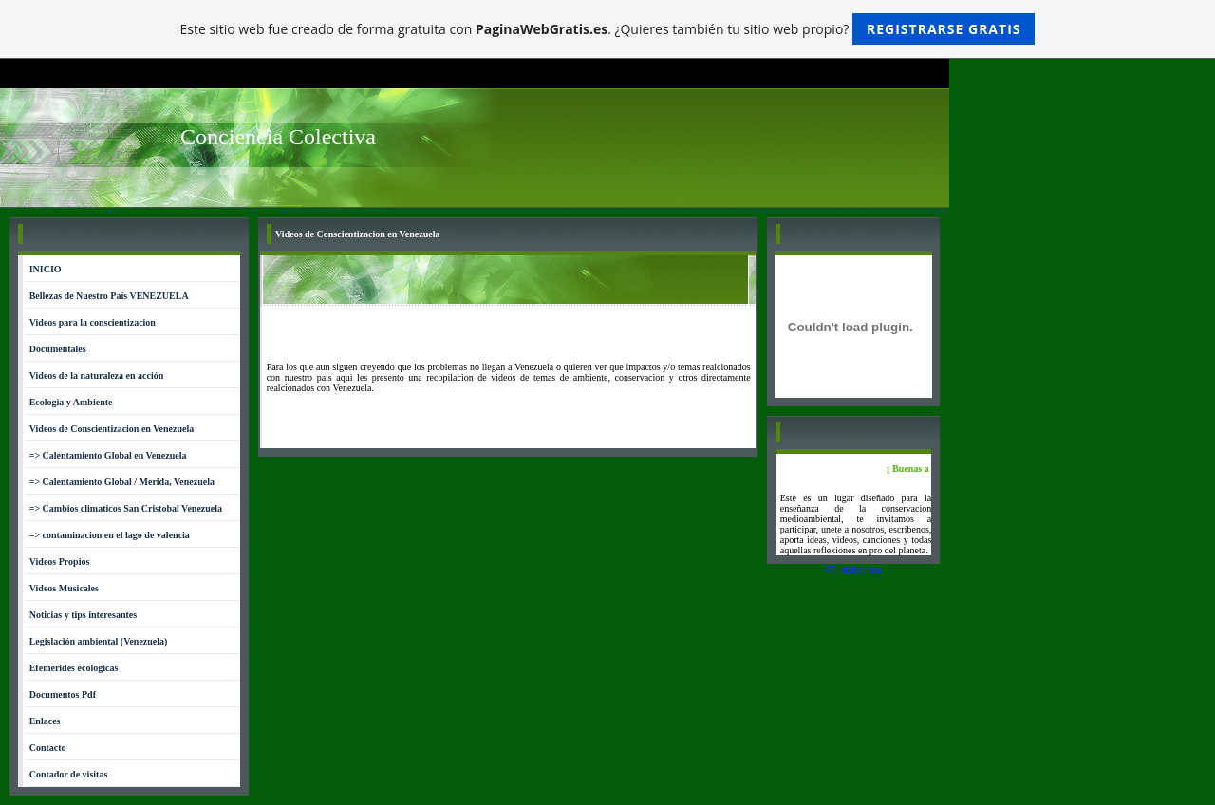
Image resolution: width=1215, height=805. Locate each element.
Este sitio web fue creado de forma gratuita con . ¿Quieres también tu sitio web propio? (608, 29)
